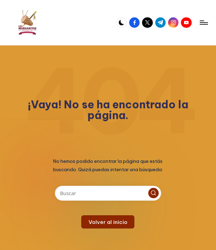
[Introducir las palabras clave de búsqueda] (108, 193)
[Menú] (203, 22)
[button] (153, 193)
